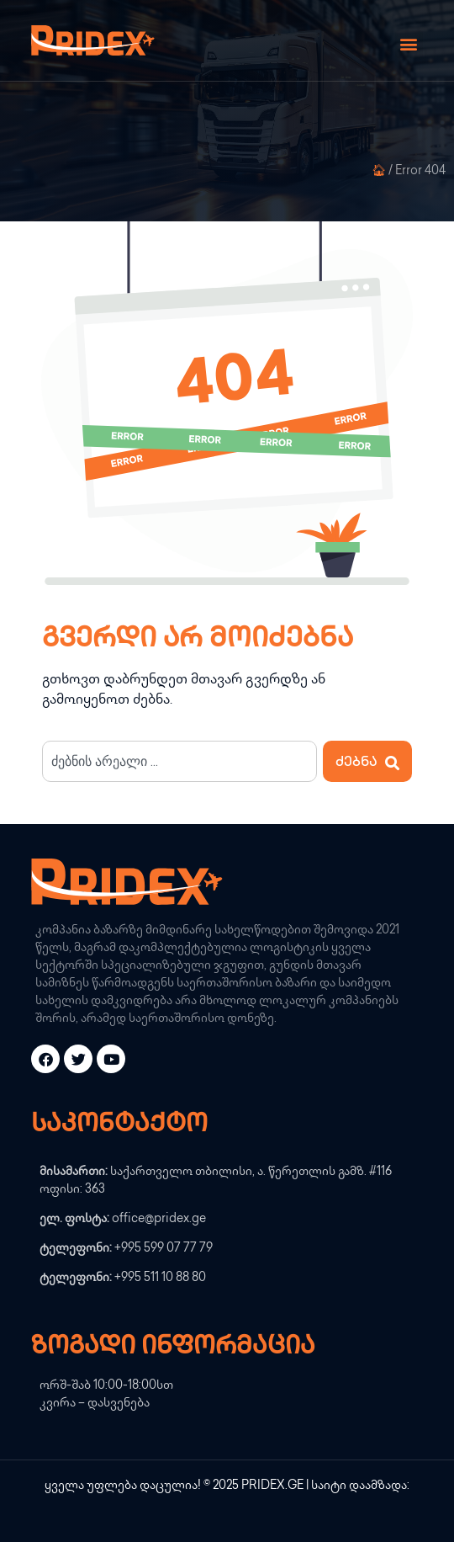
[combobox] (179, 761)
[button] (409, 44)
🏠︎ (379, 172)
